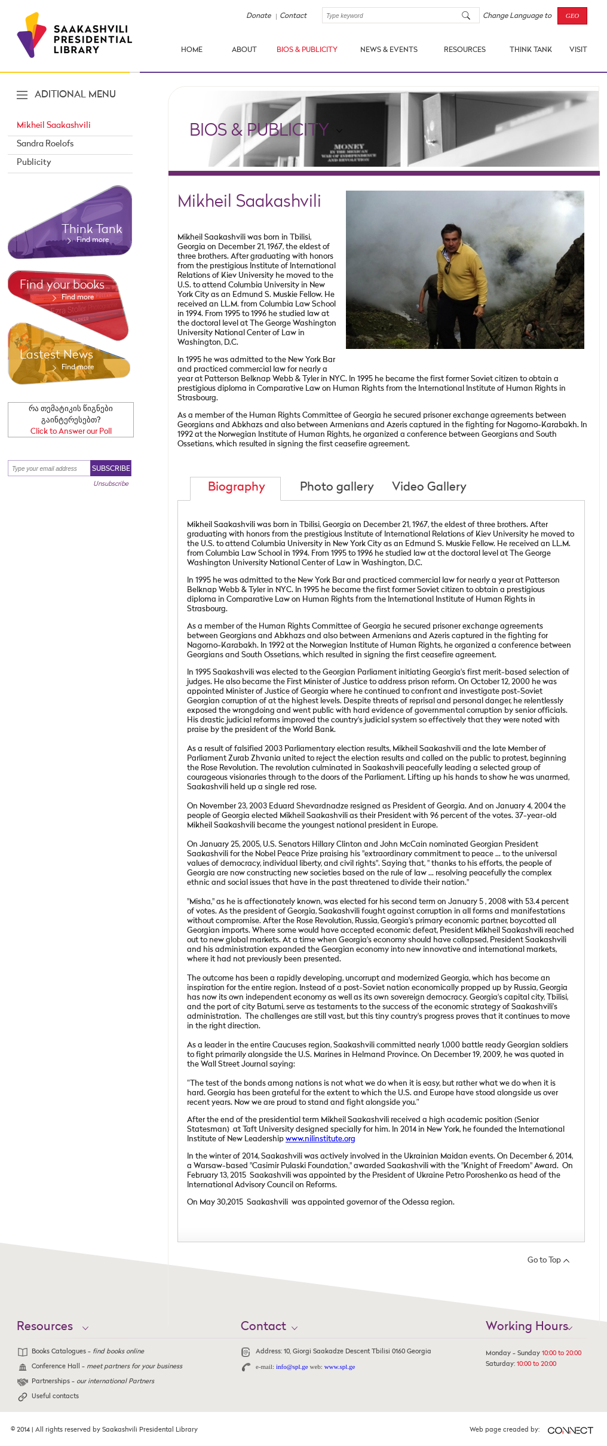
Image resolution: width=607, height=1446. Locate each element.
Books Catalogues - (88, 1352)
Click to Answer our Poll (71, 432)
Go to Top (544, 1260)
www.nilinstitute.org (320, 1139)
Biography (236, 488)
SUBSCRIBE (111, 469)
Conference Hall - (107, 1367)
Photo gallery (337, 488)
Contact (293, 16)
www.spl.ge (339, 1366)
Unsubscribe (110, 484)
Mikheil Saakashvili (54, 125)
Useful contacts (55, 1396)
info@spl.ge (292, 1366)
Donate (258, 16)
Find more (92, 240)
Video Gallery (429, 488)
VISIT (578, 50)
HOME (192, 50)
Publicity (34, 162)
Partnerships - (93, 1381)
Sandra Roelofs (45, 144)
